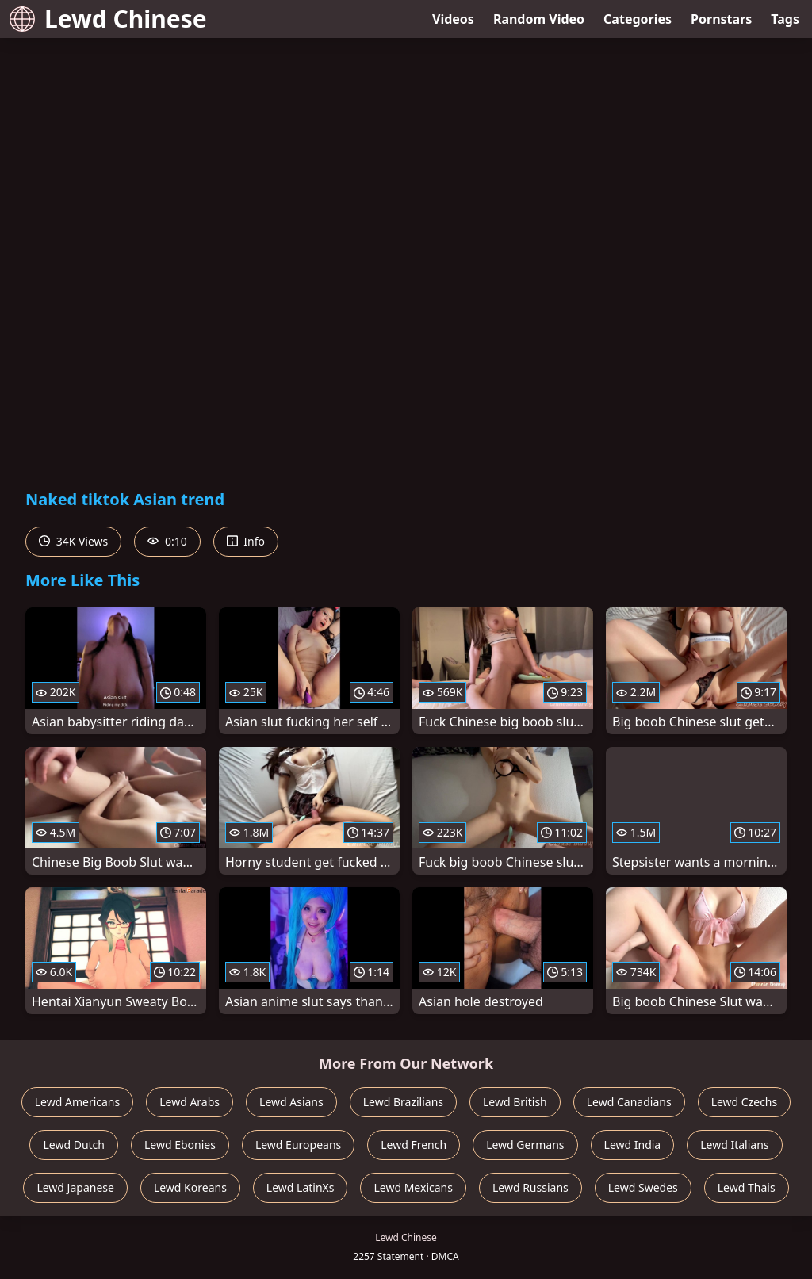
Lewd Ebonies (180, 1144)
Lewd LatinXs (300, 1187)
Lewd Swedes (643, 1187)
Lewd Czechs (744, 1101)
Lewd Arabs (189, 1101)
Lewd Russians (530, 1187)
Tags (785, 19)
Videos (453, 19)
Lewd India (632, 1144)
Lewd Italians (734, 1144)
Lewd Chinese (108, 18)
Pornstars (721, 19)
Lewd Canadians (629, 1101)
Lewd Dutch (74, 1144)
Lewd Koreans (190, 1187)
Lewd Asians (291, 1101)
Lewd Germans (525, 1144)
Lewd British (515, 1101)
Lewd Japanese (75, 1187)
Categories (637, 19)
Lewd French (413, 1144)
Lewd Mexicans (412, 1187)
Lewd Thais (747, 1187)
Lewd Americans (77, 1101)
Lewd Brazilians (403, 1101)
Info (246, 541)
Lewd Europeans (298, 1144)
